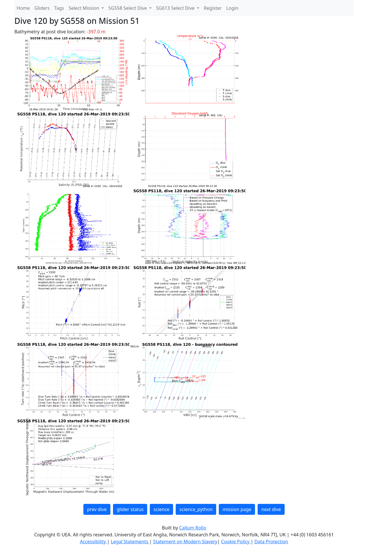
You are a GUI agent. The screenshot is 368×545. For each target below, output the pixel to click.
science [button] (161, 509)
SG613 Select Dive (176, 8)
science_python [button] (195, 509)
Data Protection (271, 541)
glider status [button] (130, 509)
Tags (59, 8)
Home (23, 8)
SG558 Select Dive (128, 8)
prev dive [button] (97, 509)
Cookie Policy (236, 541)
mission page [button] (237, 509)
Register (213, 8)
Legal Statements (130, 541)
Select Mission (84, 8)
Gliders (42, 8)
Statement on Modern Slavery (185, 541)
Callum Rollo (192, 528)
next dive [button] (271, 509)
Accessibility (93, 541)
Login (232, 8)
